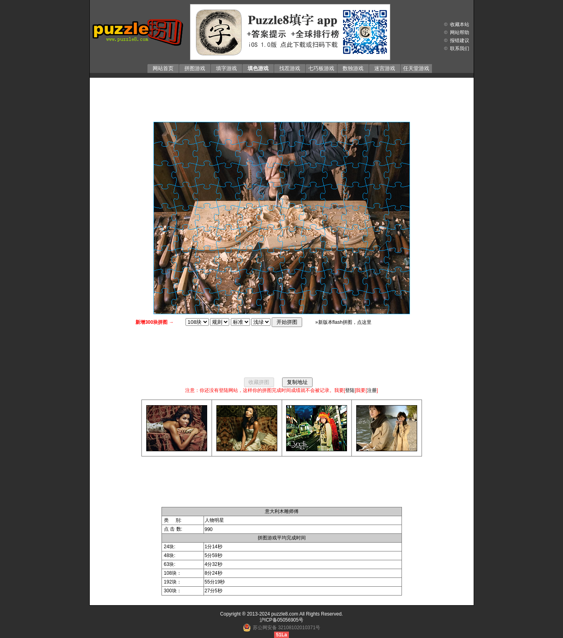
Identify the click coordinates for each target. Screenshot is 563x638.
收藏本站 (459, 24)
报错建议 (459, 40)
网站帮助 (459, 32)
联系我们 (459, 48)
